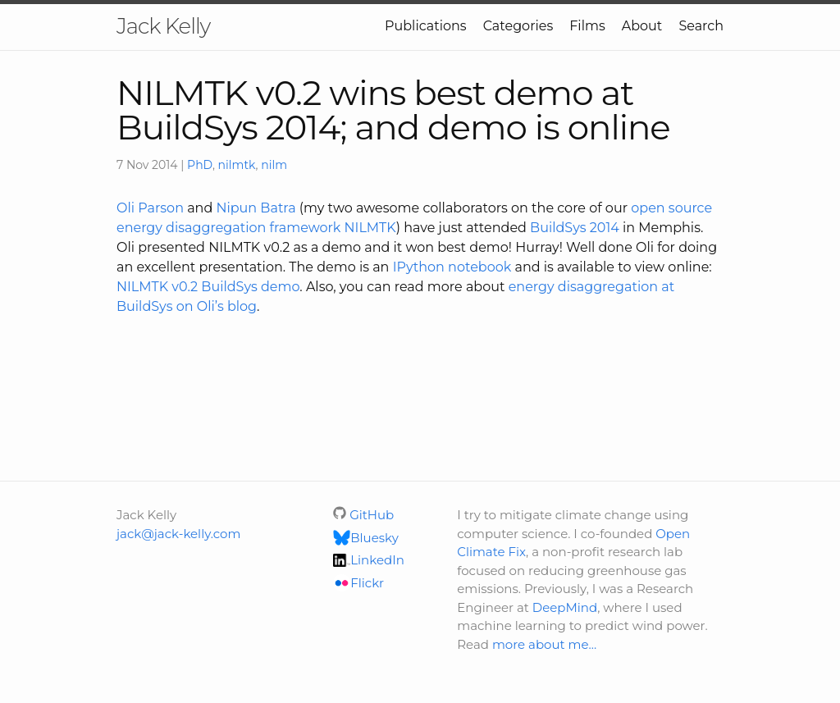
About (642, 26)
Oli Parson (150, 208)
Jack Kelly (163, 26)
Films (587, 26)
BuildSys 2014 (574, 227)
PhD (199, 164)
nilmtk (237, 164)
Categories (518, 26)
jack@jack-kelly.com (178, 533)
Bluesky (366, 538)
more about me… (544, 644)
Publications (426, 26)
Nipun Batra (255, 208)
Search (701, 26)
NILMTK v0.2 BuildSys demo (207, 286)
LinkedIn (368, 560)
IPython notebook (452, 267)
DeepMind (564, 607)
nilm (274, 164)
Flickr (358, 583)
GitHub (363, 515)
